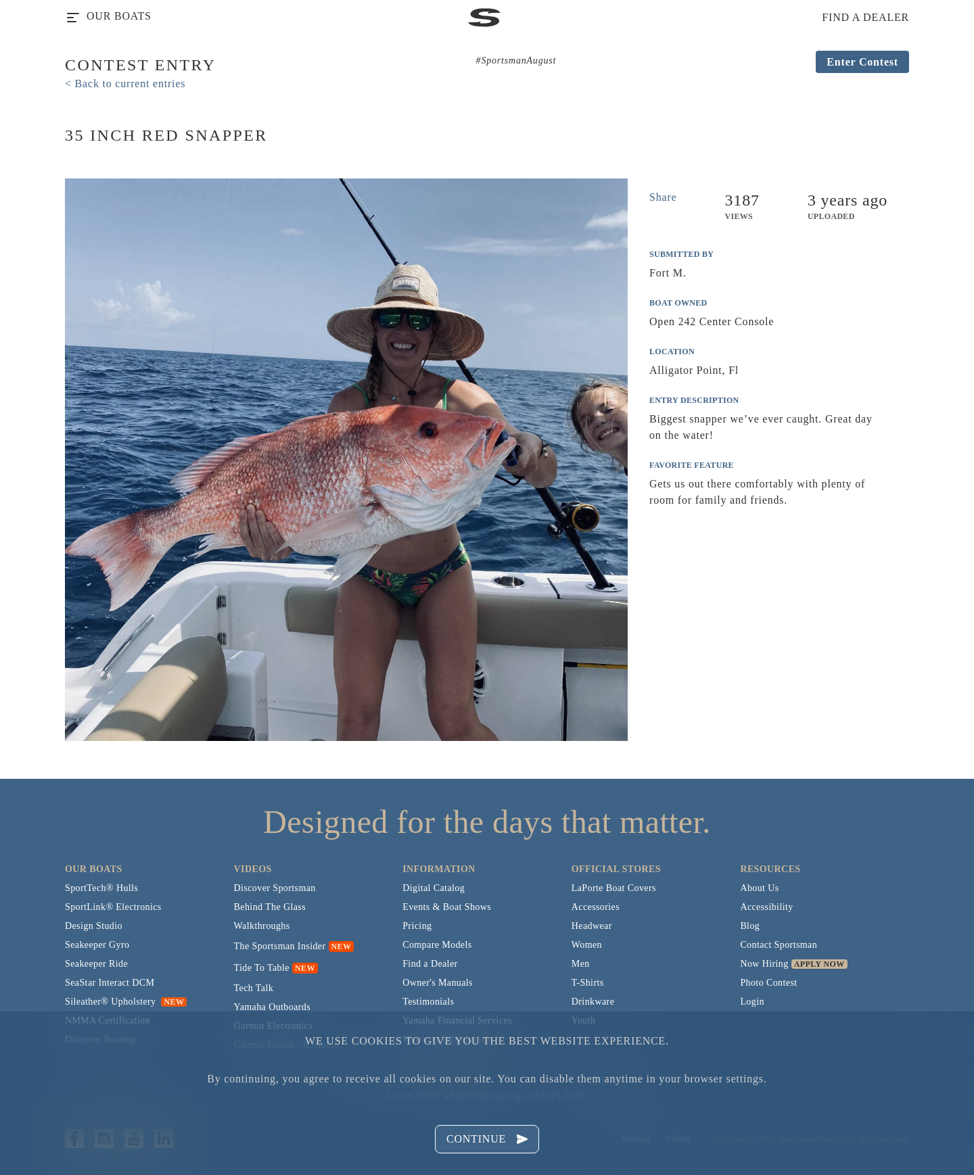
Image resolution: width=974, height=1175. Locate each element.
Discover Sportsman (275, 888)
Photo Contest (768, 983)
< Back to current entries (125, 83)
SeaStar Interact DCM (109, 983)
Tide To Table (261, 968)
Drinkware (593, 1002)
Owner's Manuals (437, 983)
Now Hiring (764, 964)
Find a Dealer (429, 964)
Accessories (596, 907)
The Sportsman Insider (280, 946)
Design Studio (93, 926)
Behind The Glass (270, 907)
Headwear (592, 926)
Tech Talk (254, 988)
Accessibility (766, 907)
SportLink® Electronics (113, 907)
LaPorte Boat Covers (614, 888)
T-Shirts (588, 983)
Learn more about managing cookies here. (487, 1095)
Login (752, 1002)
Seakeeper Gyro (97, 945)
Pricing (417, 926)
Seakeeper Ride (96, 964)
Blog (750, 926)
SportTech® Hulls (101, 888)
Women (587, 945)
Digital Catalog (433, 888)
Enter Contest (862, 62)
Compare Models (436, 945)
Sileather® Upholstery (126, 1002)
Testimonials (428, 1002)
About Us (759, 888)
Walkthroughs (262, 926)
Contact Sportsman (778, 945)
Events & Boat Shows (446, 907)
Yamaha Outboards (272, 1007)
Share (662, 197)
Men (581, 964)
